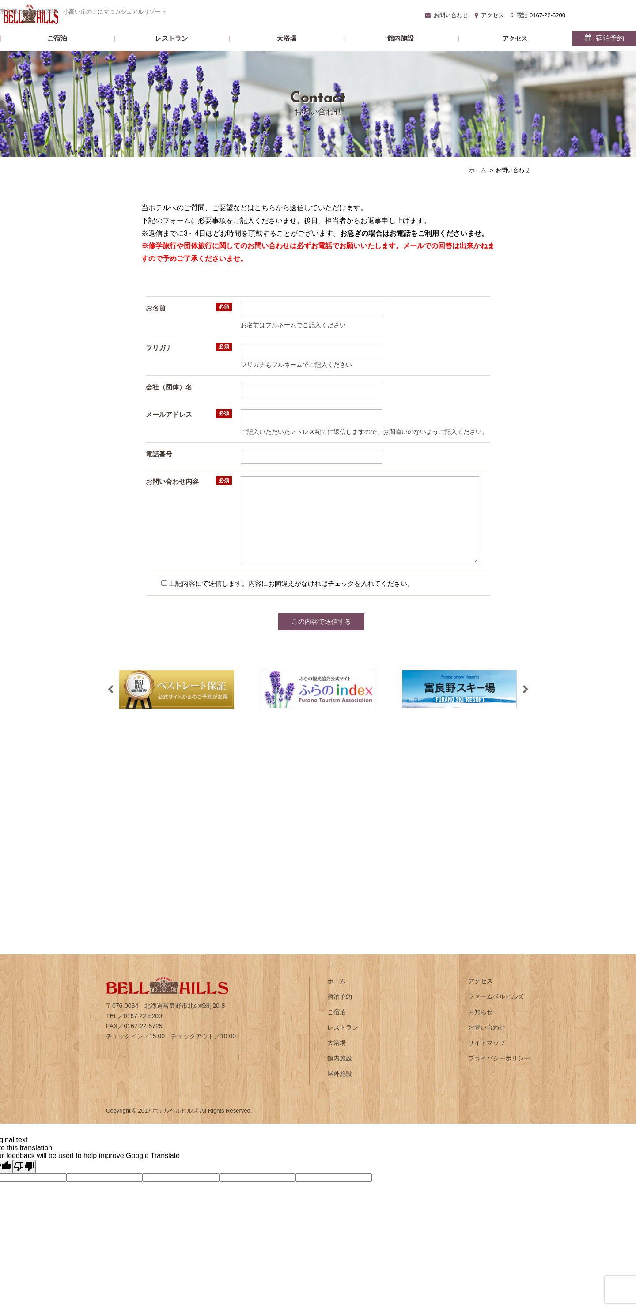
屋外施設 (339, 1088)
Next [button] (525, 704)
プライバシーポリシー (499, 1073)
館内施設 (360, 53)
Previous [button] (110, 704)
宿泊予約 (505, 53)
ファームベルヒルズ (496, 1011)
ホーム (336, 996)
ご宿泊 (142, 53)
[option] (176, 704)
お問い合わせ (345, 11)
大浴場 (288, 53)
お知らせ (480, 1026)
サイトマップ (486, 1057)
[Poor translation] (24, 1181)
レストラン (214, 53)
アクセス (433, 53)
